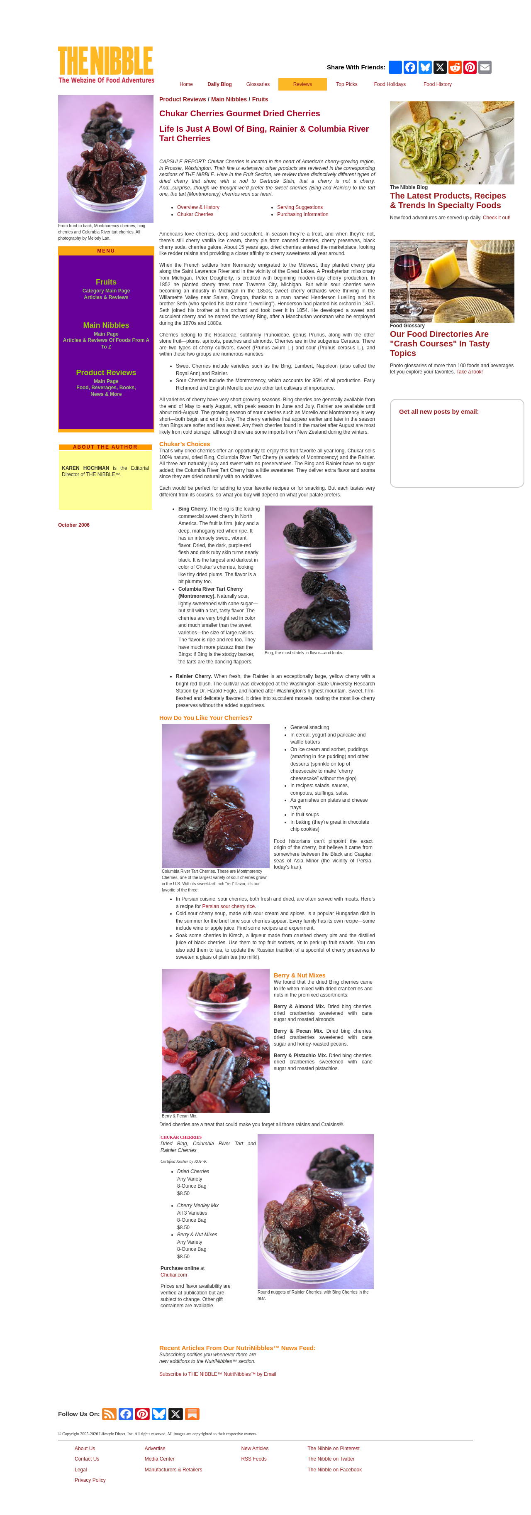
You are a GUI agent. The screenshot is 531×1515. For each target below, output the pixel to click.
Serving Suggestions (300, 207)
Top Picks (346, 84)
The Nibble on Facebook (334, 1470)
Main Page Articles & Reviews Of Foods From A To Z (106, 340)
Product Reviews (106, 372)
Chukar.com (174, 1275)
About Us (85, 1448)
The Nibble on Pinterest (333, 1448)
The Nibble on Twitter (330, 1459)
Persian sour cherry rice (228, 906)
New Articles (254, 1448)
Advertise (155, 1448)
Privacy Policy (90, 1480)
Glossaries (258, 84)
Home (186, 84)
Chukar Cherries (195, 214)
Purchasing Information (302, 214)
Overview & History (198, 207)
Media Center (160, 1459)
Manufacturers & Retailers (173, 1470)
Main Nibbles (106, 325)
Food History (438, 84)
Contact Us (87, 1459)
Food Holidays (390, 84)
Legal (81, 1470)
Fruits (106, 282)
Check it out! (497, 218)
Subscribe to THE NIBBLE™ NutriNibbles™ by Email (217, 1374)
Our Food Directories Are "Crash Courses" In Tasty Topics (440, 343)
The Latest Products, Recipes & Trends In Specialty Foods (448, 200)
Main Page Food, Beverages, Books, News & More (106, 387)
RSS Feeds (253, 1459)
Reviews (302, 84)
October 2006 (74, 525)
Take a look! (469, 372)
